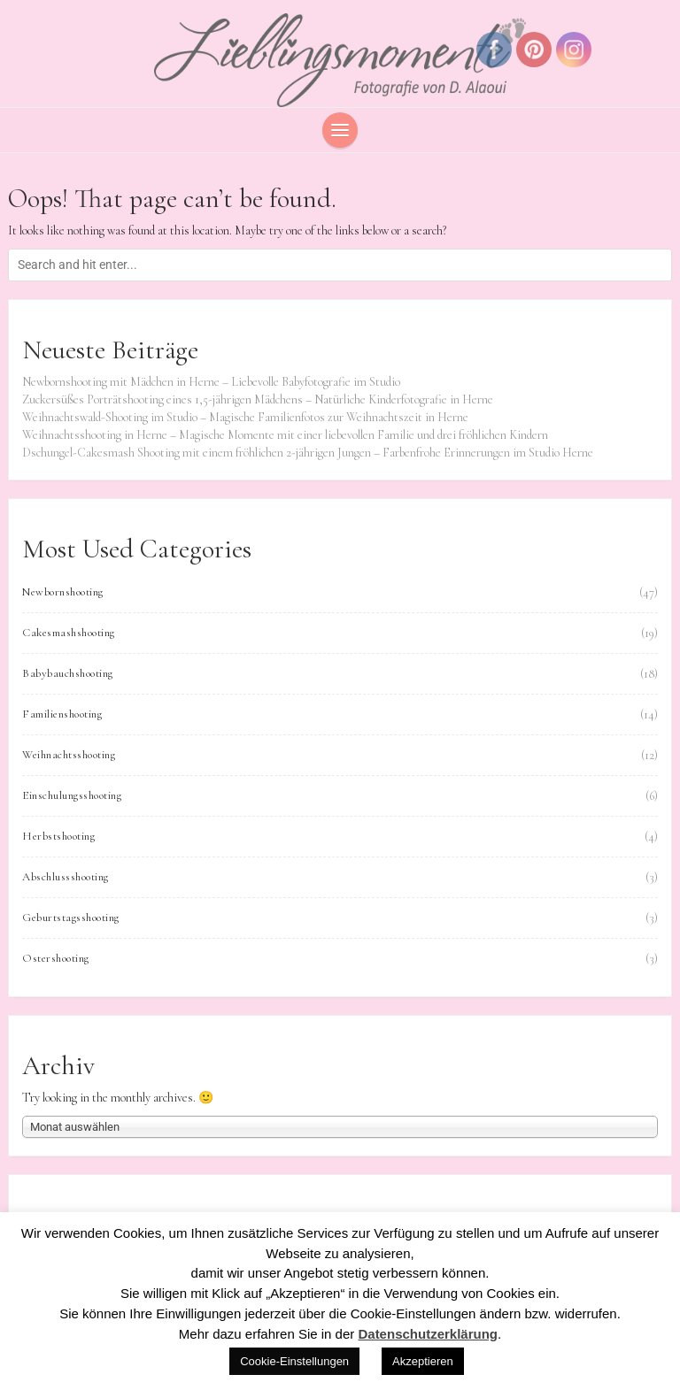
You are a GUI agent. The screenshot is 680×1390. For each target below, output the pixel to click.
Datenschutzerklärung (428, 1333)
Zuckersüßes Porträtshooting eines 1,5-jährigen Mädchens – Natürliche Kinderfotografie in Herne (257, 399)
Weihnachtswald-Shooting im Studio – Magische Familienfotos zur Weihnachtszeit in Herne (245, 417)
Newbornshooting (63, 592)
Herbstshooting (58, 836)
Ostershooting (55, 958)
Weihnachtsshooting (68, 755)
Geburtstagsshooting (71, 917)
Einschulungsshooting (71, 795)
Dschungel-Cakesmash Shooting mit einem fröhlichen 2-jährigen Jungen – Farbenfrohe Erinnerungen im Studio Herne (307, 452)
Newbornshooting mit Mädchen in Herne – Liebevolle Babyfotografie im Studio (211, 381)
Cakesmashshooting (68, 633)
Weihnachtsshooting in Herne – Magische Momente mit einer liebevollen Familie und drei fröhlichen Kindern (285, 434)
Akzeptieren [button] (422, 1361)
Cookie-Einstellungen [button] (294, 1361)
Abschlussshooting (65, 877)
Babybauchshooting (67, 673)
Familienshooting (62, 714)
